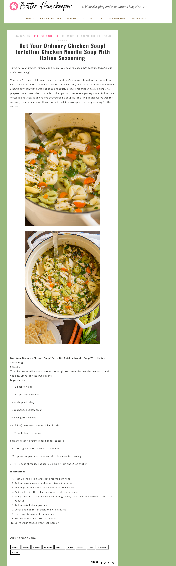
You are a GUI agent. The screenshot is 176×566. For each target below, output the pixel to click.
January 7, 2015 (22, 36)
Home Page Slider (89, 36)
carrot (15, 547)
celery (26, 547)
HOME (30, 18)
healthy (60, 547)
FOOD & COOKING (113, 18)
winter (15, 552)
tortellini (102, 547)
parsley (81, 547)
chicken (36, 547)
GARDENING (75, 18)
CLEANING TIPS (50, 18)
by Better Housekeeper (46, 36)
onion (70, 547)
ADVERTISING (140, 18)
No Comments (69, 36)
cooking (48, 547)
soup (91, 547)
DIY (92, 18)
